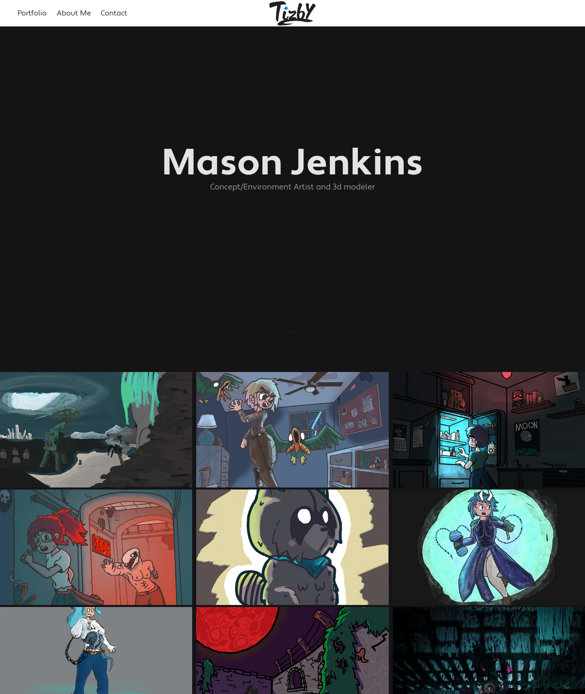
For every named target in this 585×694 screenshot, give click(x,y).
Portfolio (32, 13)
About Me (74, 13)
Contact (114, 13)
